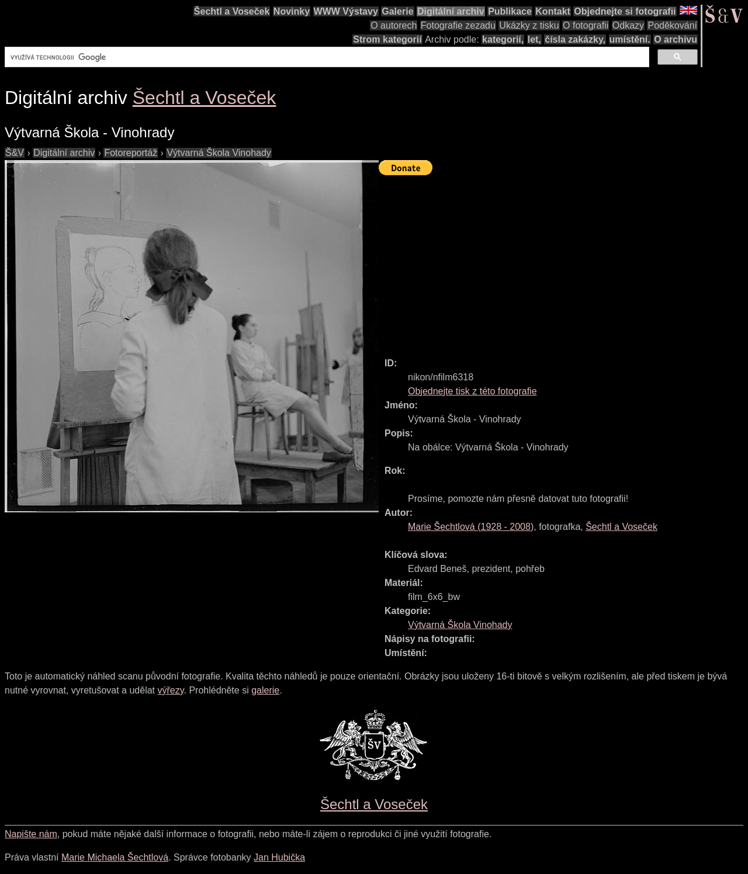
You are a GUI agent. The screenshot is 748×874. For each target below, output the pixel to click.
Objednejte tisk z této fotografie (472, 391)
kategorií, (503, 39)
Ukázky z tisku (529, 25)
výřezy (170, 690)
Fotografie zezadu (458, 25)
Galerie (397, 11)
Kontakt (552, 11)
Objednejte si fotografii (625, 11)
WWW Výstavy (346, 11)
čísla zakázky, (575, 39)
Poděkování (672, 25)
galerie (265, 690)
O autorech (393, 25)
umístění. (630, 39)
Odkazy (628, 25)
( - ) (471, 527)
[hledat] (326, 57)
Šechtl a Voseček (232, 11)
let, (534, 39)
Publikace (510, 11)
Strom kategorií (387, 39)
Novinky (291, 11)
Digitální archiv (450, 11)
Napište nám (31, 834)
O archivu (675, 39)
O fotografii (585, 25)
